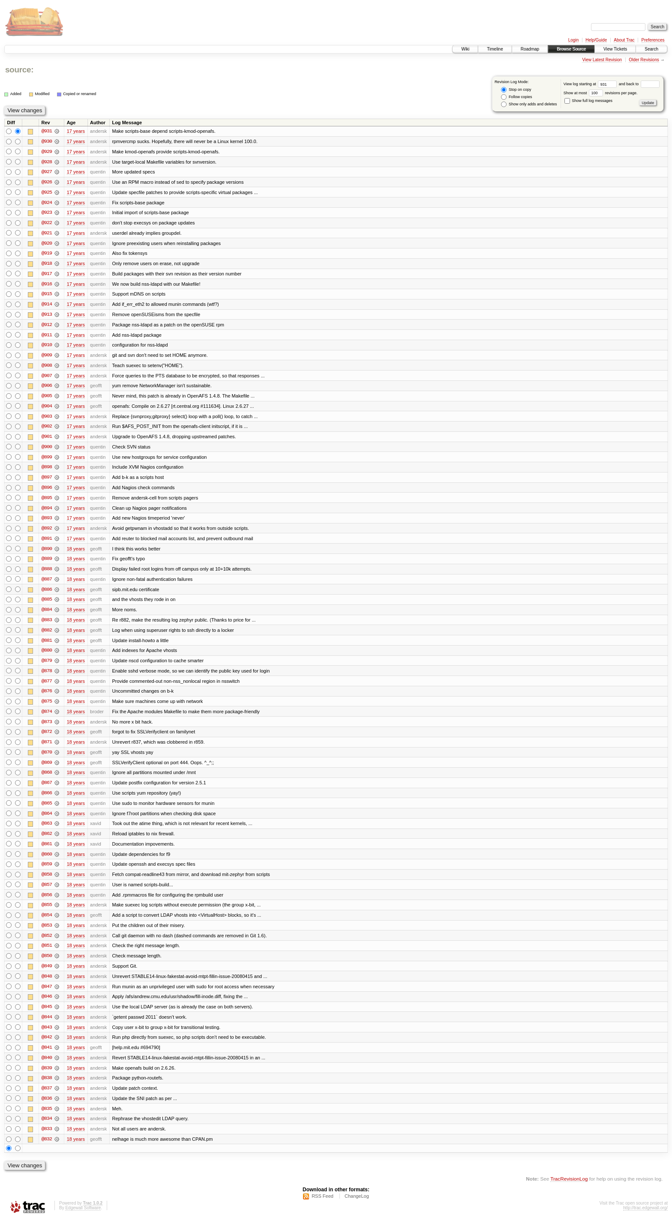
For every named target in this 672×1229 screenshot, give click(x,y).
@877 (47, 686)
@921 (47, 233)
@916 (47, 285)
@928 (47, 161)
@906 (47, 388)
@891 (47, 542)
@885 (47, 604)
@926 (47, 182)
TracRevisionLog (569, 1188)
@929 (47, 151)
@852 (47, 943)
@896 (47, 490)
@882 (47, 634)
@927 (47, 172)
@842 (47, 1046)
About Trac (624, 40)
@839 (47, 1077)
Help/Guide (596, 40)
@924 (47, 203)
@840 (47, 1066)
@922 (47, 223)
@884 (47, 614)
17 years (76, 131)
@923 (47, 213)
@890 (47, 552)
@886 (47, 593)
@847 (47, 994)
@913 (47, 316)
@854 (47, 922)
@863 (47, 830)
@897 (47, 480)
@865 (47, 809)
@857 (47, 891)
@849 (47, 974)
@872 (47, 737)
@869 (47, 768)
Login (573, 40)
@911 (47, 336)
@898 (47, 470)
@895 (47, 501)
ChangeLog (357, 1205)
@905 (47, 398)
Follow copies (516, 97)
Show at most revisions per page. (601, 93)
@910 (47, 347)
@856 (47, 902)
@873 (47, 727)
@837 (47, 1097)
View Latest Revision (602, 59)
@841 (47, 1056)
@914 (47, 305)
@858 (47, 881)
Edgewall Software (83, 1217)
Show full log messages (588, 101)
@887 (47, 583)
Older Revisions (644, 59)
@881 (47, 645)
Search (651, 49)
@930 (47, 141)
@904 (47, 408)
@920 (47, 244)
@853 (47, 933)
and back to (639, 84)
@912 (47, 326)
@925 (47, 192)
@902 (47, 429)
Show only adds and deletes (529, 104)
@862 (47, 840)
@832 (47, 1148)
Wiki (465, 49)
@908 (47, 367)
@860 (47, 861)
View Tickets (615, 49)
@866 (47, 799)
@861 (47, 850)
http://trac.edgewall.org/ (645, 1217)
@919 (47, 254)
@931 (47, 131)
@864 (47, 819)
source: (19, 69)
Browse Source (571, 49)
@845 (47, 1015)
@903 (47, 419)
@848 (47, 984)
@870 (47, 758)
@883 (47, 624)
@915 (47, 295)
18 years (76, 552)
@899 (47, 460)
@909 (47, 357)
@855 (47, 912)
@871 (47, 748)
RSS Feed (322, 1205)
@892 (47, 532)
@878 (47, 676)
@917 (47, 275)
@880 (47, 655)
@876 (47, 696)
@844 (47, 1025)
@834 (47, 1128)
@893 (47, 521)
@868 (47, 778)
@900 (47, 449)
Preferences (653, 40)
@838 (47, 1087)
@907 (47, 377)
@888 (47, 573)
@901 (47, 439)
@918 (47, 264)
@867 (47, 789)
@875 (47, 706)
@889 (47, 562)
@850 (47, 963)
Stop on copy (516, 90)
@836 (47, 1107)
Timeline (495, 49)
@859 (47, 871)
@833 (47, 1138)
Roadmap (530, 49)
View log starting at (591, 84)
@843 (47, 1035)
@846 (47, 1005)
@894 (47, 511)
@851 (47, 953)
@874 (47, 717)
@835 (47, 1118)
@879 (47, 665)
